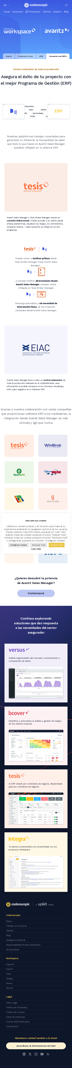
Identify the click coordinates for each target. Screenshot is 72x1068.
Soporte (57, 11)
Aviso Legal (11, 1003)
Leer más (36, 548)
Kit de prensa (12, 949)
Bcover (9, 988)
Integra (9, 978)
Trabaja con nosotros (16, 926)
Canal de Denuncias (15, 1017)
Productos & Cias (25, 56)
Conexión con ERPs (58, 56)
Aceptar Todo (56, 545)
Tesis (8, 974)
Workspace (32, 11)
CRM (41, 56)
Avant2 (9, 56)
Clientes (47, 11)
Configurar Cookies (18, 545)
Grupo (7, 11)
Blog (66, 11)
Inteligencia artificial (15, 940)
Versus (9, 983)
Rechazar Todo (38, 545)
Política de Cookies (15, 1012)
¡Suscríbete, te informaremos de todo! (36, 1046)
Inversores (17, 11)
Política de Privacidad (16, 1007)
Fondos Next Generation (18, 1021)
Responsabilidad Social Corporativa (23, 945)
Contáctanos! (36, 593)
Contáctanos (12, 1026)
